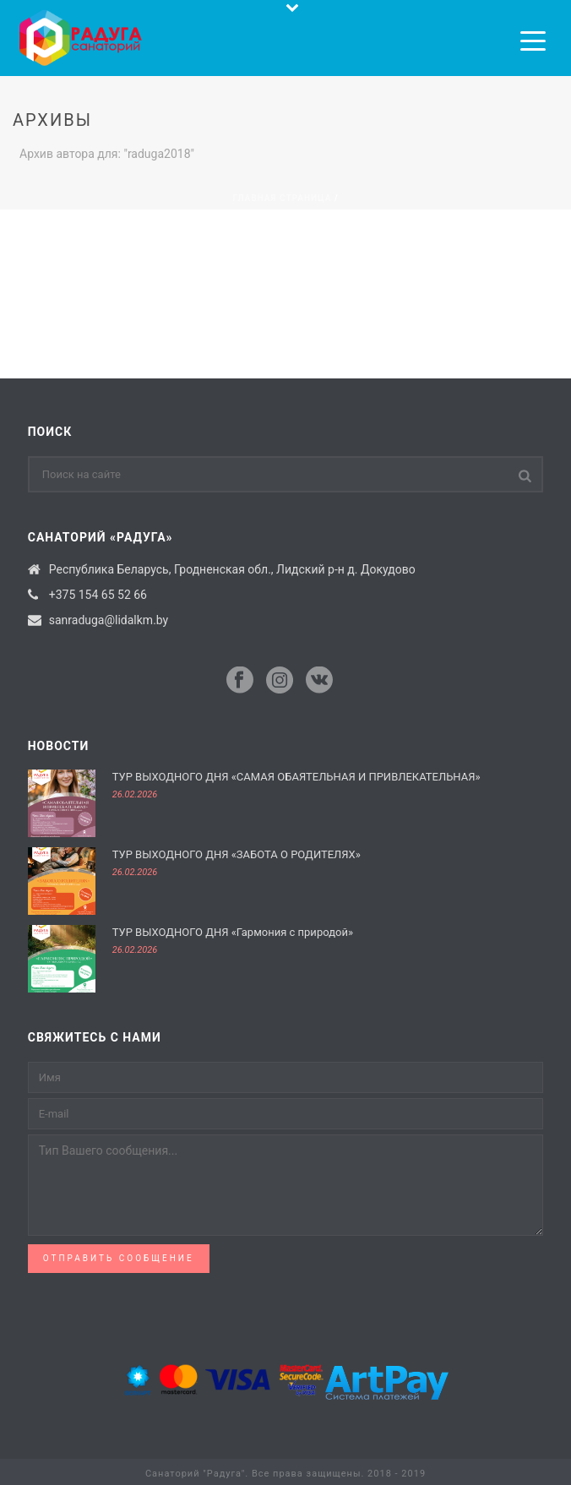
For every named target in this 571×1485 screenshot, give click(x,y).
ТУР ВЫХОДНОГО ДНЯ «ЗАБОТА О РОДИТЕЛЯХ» (236, 854)
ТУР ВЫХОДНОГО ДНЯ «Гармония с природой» (232, 932)
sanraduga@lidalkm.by (109, 620)
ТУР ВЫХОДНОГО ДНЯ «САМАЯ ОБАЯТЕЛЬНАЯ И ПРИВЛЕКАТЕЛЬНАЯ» (296, 776)
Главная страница (281, 198)
